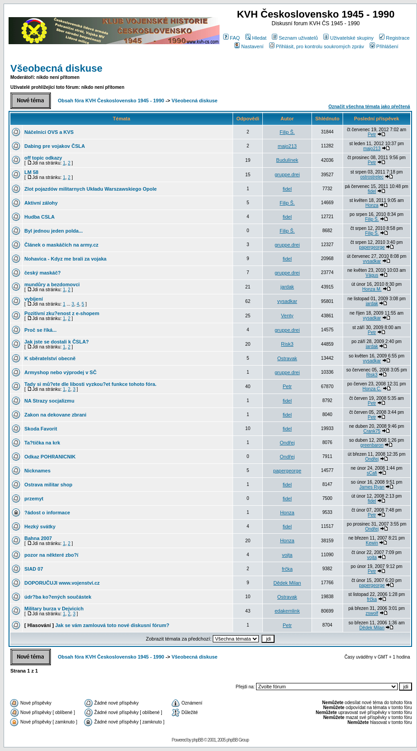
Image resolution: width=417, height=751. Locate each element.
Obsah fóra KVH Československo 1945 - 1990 (111, 100)
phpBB (197, 739)
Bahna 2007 (38, 538)
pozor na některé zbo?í (51, 555)
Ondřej (287, 442)
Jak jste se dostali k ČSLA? (56, 341)
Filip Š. (287, 132)
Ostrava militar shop (48, 484)
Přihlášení (384, 46)
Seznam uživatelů (295, 38)
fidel (287, 189)
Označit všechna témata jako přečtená (369, 106)
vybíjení (33, 299)
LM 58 (31, 172)
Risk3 (287, 344)
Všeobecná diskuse (56, 68)
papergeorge (372, 247)
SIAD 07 (33, 569)
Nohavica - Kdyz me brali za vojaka (65, 258)
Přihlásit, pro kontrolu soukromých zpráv (316, 46)
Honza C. (371, 388)
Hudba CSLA (39, 217)
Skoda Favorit (40, 428)
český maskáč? (42, 272)
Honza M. (372, 289)
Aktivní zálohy (41, 203)
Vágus (372, 275)
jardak (287, 286)
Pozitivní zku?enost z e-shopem (61, 313)
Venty (287, 315)
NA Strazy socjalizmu (49, 400)
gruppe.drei (287, 174)
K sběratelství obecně (50, 358)
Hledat (255, 38)
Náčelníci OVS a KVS (48, 132)
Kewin (372, 542)
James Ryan (372, 487)
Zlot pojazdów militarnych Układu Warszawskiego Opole (90, 189)
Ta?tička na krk (42, 442)
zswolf (372, 613)
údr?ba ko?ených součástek (58, 597)
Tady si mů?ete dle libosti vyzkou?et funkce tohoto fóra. (90, 384)
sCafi (372, 473)
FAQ (231, 38)
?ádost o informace (47, 512)
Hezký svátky (39, 526)
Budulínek (287, 160)
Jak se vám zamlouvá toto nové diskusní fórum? (112, 625)
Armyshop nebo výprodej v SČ (60, 372)
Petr (372, 134)
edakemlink (287, 611)
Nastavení (249, 46)
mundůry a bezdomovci (52, 284)
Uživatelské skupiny (348, 38)
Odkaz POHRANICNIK (50, 456)
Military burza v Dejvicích (53, 608)
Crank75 (371, 431)
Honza (371, 205)
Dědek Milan (287, 583)
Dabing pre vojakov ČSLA (54, 146)
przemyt (33, 498)
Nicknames (37, 470)
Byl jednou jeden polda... (53, 231)
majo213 (287, 146)
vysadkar (372, 261)
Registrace (394, 38)
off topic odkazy (43, 157)
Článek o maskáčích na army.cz (61, 244)
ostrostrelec (372, 176)
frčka (287, 569)
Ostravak (287, 358)
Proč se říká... (40, 330)
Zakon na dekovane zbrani (55, 414)
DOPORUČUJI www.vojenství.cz (62, 583)
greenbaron (371, 445)
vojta (287, 555)
